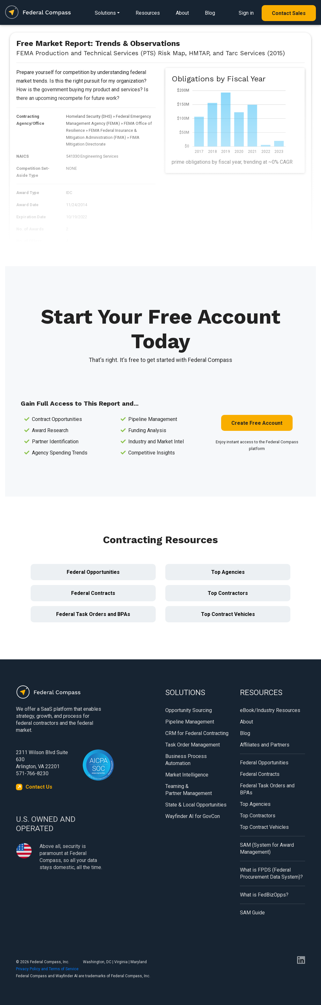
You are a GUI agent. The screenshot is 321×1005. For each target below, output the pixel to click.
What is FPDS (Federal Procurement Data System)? (271, 873)
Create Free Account (256, 423)
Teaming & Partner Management (188, 789)
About (182, 13)
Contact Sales (289, 13)
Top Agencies (228, 572)
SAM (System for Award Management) (267, 848)
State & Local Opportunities (196, 805)
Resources (148, 13)
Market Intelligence (186, 775)
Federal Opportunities (93, 572)
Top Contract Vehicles (228, 614)
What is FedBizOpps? (264, 895)
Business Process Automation (186, 759)
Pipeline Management (189, 722)
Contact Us (39, 787)
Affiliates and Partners (264, 745)
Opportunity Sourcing (188, 710)
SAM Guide (252, 913)
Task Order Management (192, 745)
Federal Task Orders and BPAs (93, 614)
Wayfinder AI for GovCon (192, 816)
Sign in (246, 13)
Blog (210, 13)
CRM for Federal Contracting (196, 733)
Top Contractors (228, 593)
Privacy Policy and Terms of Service (47, 969)
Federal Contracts (93, 593)
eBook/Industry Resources (270, 710)
